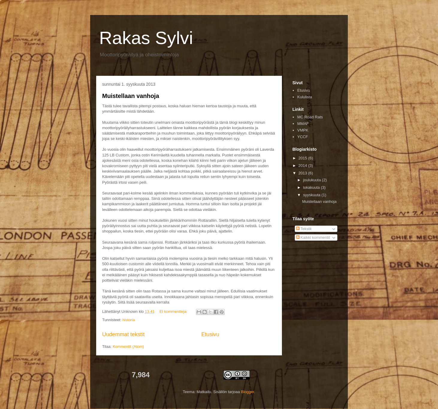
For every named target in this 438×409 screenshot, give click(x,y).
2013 (303, 173)
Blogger (247, 392)
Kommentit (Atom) (128, 346)
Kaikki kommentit (313, 237)
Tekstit (304, 229)
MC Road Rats (310, 117)
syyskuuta (312, 195)
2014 (303, 165)
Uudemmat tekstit (123, 334)
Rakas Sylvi (146, 38)
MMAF (303, 123)
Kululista (304, 97)
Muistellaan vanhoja (130, 96)
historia (128, 320)
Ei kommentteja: (174, 311)
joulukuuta (312, 180)
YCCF (302, 137)
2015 (303, 158)
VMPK (302, 130)
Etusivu (210, 334)
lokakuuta (312, 187)
